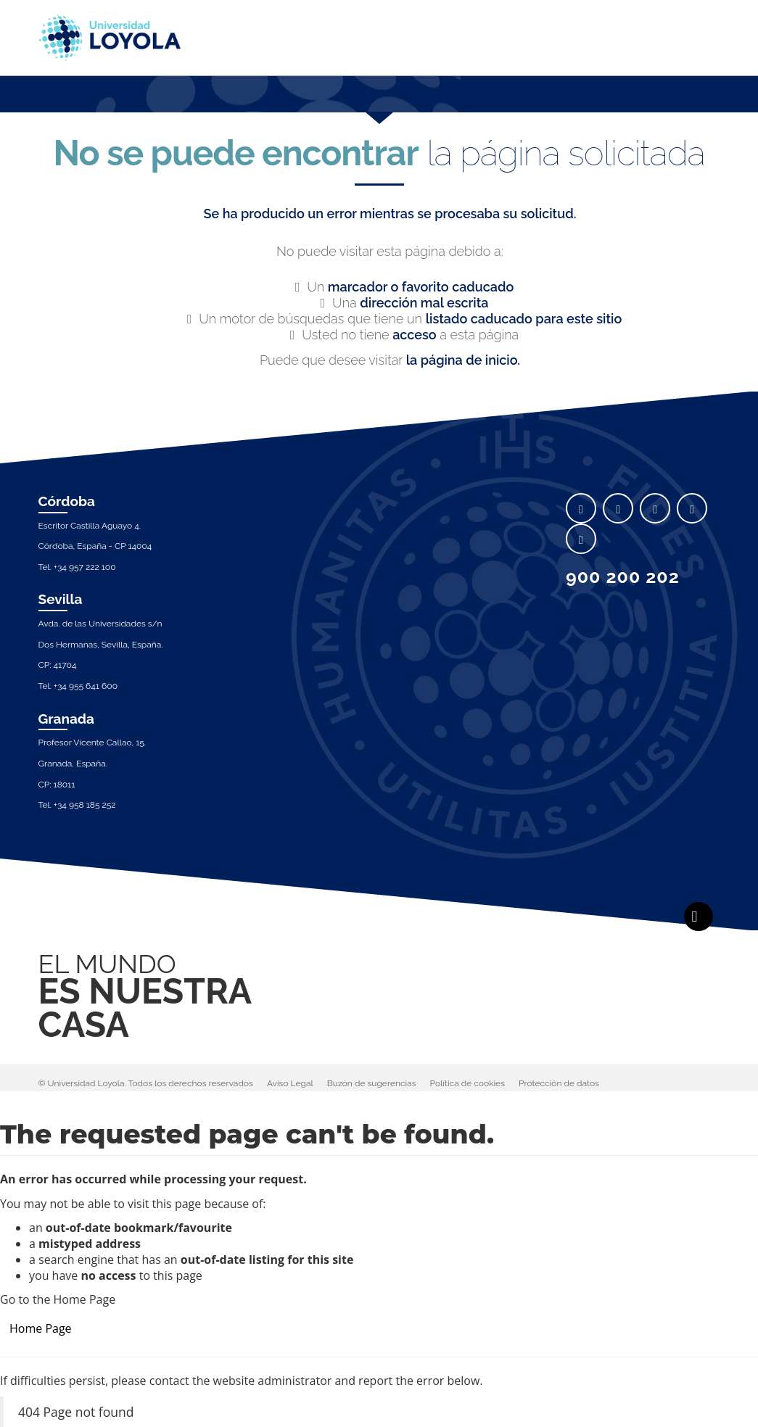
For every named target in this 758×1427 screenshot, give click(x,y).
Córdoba (67, 501)
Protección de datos (559, 1083)
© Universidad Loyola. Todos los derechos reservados (145, 1083)
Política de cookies (467, 1083)
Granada (66, 719)
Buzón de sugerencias (371, 1083)
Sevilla (60, 599)
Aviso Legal (290, 1083)
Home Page (40, 1328)
